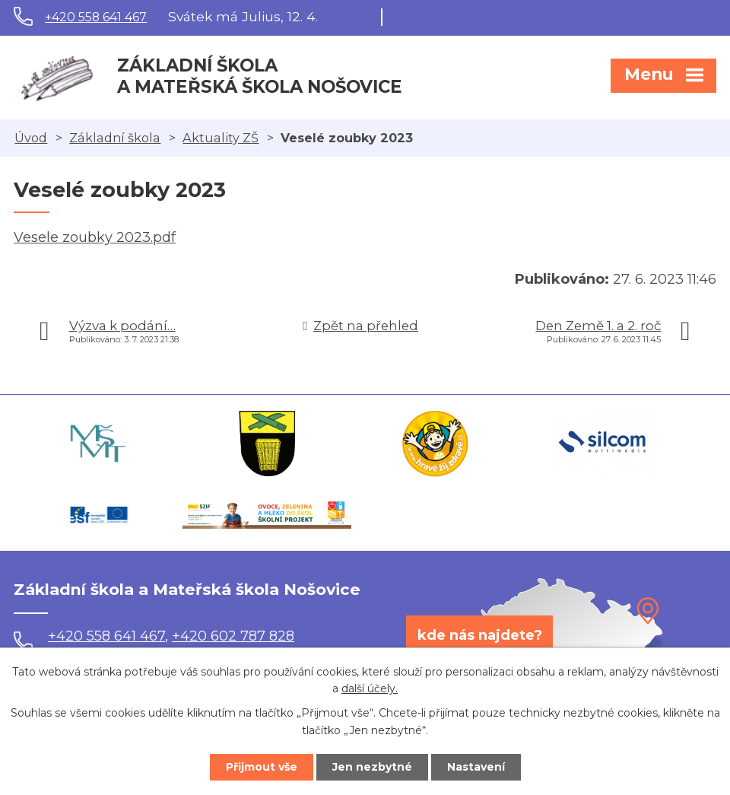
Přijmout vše (261, 767)
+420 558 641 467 (96, 17)
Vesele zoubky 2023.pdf (95, 237)
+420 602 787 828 (233, 636)
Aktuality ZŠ (220, 137)
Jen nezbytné (372, 767)
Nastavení (476, 767)
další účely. (369, 689)
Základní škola (114, 137)
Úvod (30, 137)
